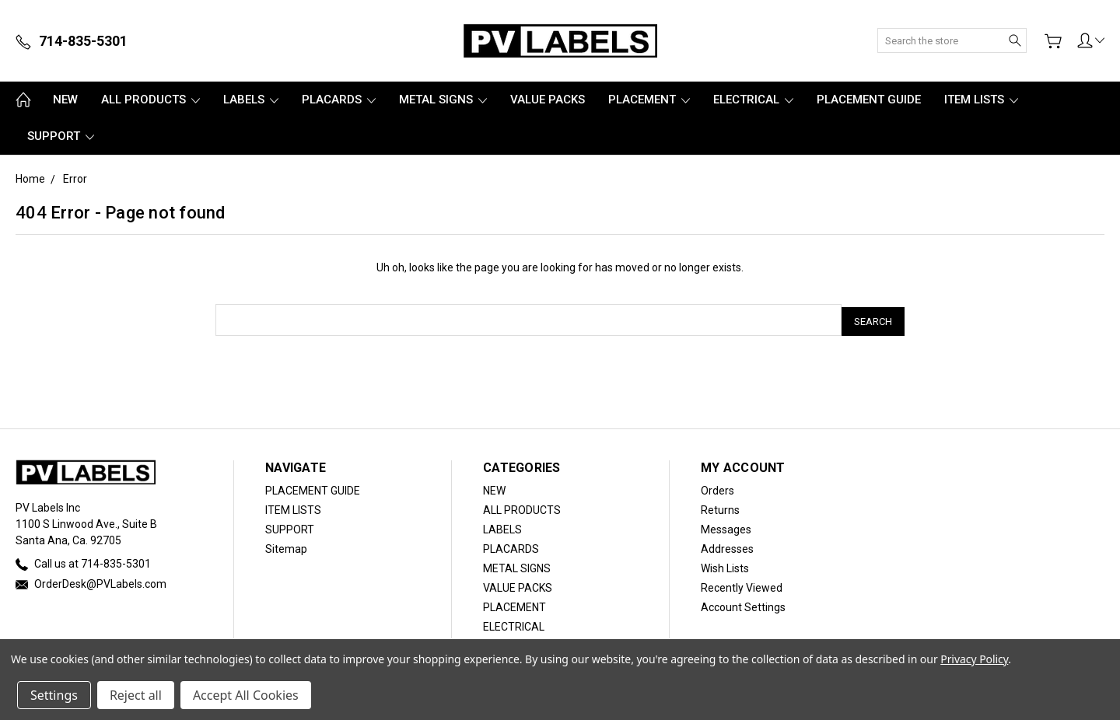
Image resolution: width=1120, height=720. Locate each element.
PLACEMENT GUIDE (869, 100)
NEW (65, 100)
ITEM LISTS (981, 100)
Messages (726, 526)
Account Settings (743, 604)
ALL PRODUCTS (150, 100)
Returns (720, 507)
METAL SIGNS (443, 100)
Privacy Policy (974, 659)
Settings (54, 695)
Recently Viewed (741, 584)
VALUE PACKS (547, 100)
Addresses (727, 546)
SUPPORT (60, 136)
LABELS (250, 100)
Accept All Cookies (246, 695)
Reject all (136, 695)
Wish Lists (725, 565)
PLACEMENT (649, 100)
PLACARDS (339, 100)
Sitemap (286, 546)
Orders (717, 487)
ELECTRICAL (753, 100)
